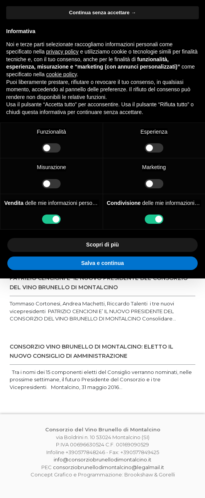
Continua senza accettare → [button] (102, 12)
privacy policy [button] (62, 52)
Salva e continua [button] (102, 263)
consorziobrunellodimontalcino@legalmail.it (108, 467)
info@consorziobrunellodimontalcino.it (102, 459)
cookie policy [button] (61, 74)
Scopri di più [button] (102, 244)
